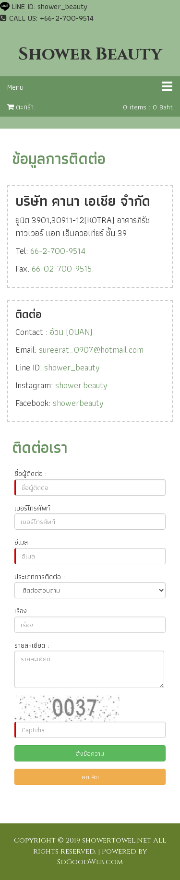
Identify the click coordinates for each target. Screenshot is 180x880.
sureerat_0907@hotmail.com (91, 350)
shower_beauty (62, 6)
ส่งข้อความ (90, 753)
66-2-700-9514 (57, 251)
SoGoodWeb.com (90, 862)
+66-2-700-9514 (67, 18)
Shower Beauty (90, 54)
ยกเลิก (90, 777)
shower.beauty (81, 385)
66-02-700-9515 (62, 268)
